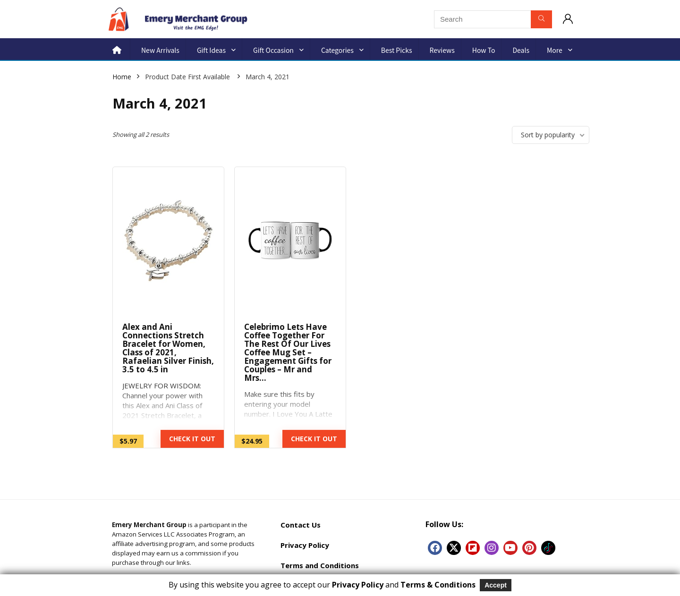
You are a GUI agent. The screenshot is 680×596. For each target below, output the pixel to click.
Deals (520, 50)
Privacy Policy (304, 545)
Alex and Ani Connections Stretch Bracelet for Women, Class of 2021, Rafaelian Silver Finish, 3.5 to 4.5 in (168, 348)
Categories (337, 50)
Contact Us (300, 524)
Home (121, 76)
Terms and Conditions (319, 565)
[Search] (541, 19)
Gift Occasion (273, 50)
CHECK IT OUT (192, 438)
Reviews (442, 50)
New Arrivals (160, 50)
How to (483, 50)
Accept (495, 585)
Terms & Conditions (438, 584)
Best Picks (396, 50)
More (554, 50)
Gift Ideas (211, 50)
